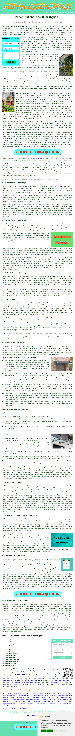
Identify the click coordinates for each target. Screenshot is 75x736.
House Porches (44, 693)
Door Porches (27, 705)
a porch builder (31, 673)
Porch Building (19, 695)
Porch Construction (34, 695)
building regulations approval (27, 101)
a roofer (42, 677)
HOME (47, 12)
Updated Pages (24, 722)
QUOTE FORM (45, 582)
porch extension (40, 108)
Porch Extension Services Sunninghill (23, 636)
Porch (4, 158)
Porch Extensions (14, 693)
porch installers (62, 168)
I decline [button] (50, 730)
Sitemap (3, 722)
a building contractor (61, 681)
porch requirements (54, 580)
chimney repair (18, 677)
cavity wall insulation (49, 675)
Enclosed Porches (29, 693)
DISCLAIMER (69, 12)
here (43, 630)
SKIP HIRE (21, 675)
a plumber (37, 684)
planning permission (9, 73)
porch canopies (17, 579)
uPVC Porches (47, 697)
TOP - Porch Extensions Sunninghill (15, 708)
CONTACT (62, 12)
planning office (60, 86)
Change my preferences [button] (59, 730)
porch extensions (32, 172)
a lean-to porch (48, 303)
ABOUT (56, 12)
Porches (54, 179)
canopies (49, 346)
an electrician (31, 681)
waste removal (38, 679)
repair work (24, 291)
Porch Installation (59, 693)
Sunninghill (37, 158)
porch (71, 519)
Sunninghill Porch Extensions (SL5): (15, 26)
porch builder (43, 88)
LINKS (51, 12)
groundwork (55, 683)
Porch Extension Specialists (55, 695)
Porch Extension (19, 703)
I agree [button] (43, 730)
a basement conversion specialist (24, 683)
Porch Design (62, 703)
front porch (32, 488)
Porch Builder (62, 699)
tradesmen (5, 673)
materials (29, 54)
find (7, 604)
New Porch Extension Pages (12, 722)
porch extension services (11, 588)
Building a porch (18, 30)
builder (45, 39)
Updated (36, 722)
